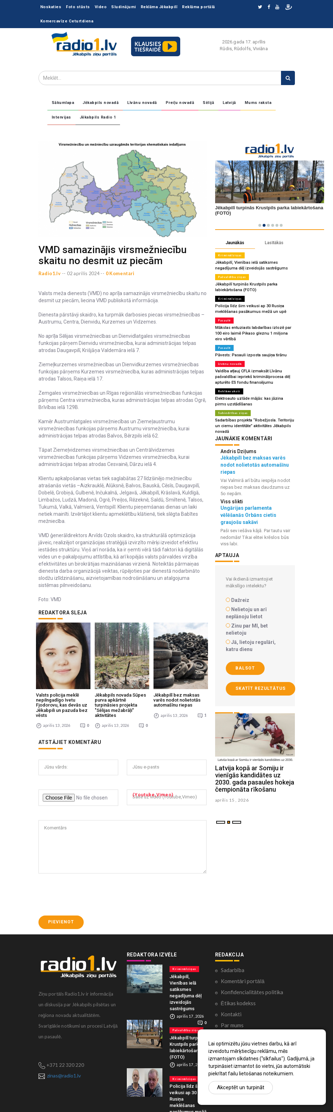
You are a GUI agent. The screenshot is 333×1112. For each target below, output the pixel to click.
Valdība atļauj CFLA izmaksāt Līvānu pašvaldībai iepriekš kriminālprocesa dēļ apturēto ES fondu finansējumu (252, 377)
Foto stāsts (78, 7)
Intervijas (61, 117)
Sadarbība (232, 958)
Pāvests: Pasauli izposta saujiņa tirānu (250, 355)
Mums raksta (258, 102)
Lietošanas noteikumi (246, 1024)
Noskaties (51, 7)
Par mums (232, 1013)
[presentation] (92, 883)
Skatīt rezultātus (260, 688)
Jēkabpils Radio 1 (98, 117)
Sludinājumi (123, 7)
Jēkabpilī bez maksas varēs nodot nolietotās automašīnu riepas (177, 688)
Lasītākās (274, 242)
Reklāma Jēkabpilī (159, 7)
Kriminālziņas (230, 255)
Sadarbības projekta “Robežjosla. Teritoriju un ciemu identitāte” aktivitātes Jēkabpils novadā (254, 426)
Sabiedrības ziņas (233, 413)
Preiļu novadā (180, 102)
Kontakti (231, 1002)
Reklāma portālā (198, 7)
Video (101, 7)
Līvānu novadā (142, 102)
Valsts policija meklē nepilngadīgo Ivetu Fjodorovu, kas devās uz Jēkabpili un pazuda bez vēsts (62, 693)
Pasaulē (224, 320)
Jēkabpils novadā (101, 102)
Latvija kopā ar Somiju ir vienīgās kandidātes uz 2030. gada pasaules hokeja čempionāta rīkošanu (254, 778)
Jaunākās (234, 242)
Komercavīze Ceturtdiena (67, 21)
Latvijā (229, 102)
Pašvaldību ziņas (232, 277)
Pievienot (61, 910)
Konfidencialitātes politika (252, 980)
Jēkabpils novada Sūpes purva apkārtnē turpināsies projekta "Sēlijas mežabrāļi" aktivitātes (120, 693)
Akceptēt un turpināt (240, 1087)
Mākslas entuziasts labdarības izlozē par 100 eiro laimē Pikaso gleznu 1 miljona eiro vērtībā (255, 333)
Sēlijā (208, 102)
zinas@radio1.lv (64, 1063)
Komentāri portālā (243, 969)
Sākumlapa (63, 102)
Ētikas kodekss (238, 991)
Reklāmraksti (229, 391)
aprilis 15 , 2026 (232, 800)
